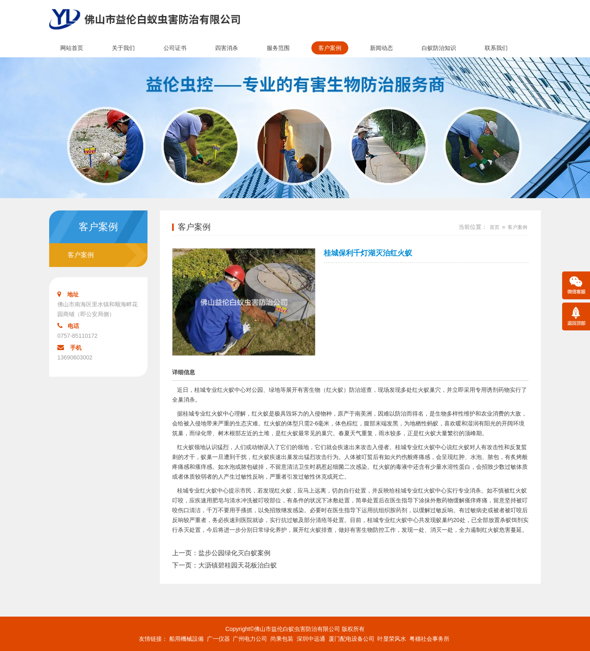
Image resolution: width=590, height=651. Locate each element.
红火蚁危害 (496, 530)
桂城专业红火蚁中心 (220, 390)
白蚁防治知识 (439, 48)
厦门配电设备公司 (351, 638)
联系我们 (496, 48)
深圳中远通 (311, 638)
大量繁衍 (447, 433)
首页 (494, 227)
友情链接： (153, 638)
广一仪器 (218, 638)
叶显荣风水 (391, 638)
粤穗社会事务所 (429, 638)
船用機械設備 (186, 638)
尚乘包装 (281, 638)
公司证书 (174, 48)
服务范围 (278, 48)
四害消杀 (226, 48)
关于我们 (123, 48)
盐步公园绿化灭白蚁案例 (234, 552)
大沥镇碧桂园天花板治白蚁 (237, 565)
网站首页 (71, 48)
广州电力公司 (250, 638)
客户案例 (329, 48)
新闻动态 (381, 48)
